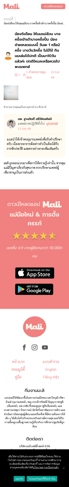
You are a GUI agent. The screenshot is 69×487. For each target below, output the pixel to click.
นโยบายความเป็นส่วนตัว (46, 467)
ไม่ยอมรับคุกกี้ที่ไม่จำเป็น (42, 478)
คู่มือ (18, 377)
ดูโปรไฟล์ (52, 124)
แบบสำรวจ (51, 361)
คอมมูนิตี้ (8, 18)
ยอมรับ (19, 478)
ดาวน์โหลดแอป (53, 6)
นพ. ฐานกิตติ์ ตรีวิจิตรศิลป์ (35, 119)
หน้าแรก (18, 361)
